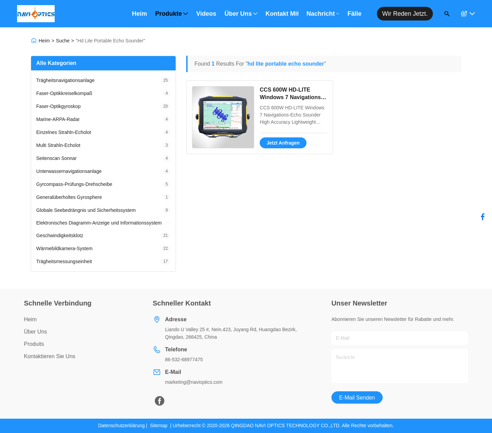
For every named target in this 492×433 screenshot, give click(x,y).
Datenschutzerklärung (121, 425)
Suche (63, 40)
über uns (35, 332)
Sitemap (158, 425)
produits (34, 344)
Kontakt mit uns (281, 13)
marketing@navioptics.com (193, 382)
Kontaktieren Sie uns (49, 356)
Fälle (354, 13)
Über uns (240, 13)
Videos (206, 13)
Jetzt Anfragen (283, 143)
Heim (139, 13)
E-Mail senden (357, 398)
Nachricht (322, 13)
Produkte (171, 13)
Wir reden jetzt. (404, 13)
